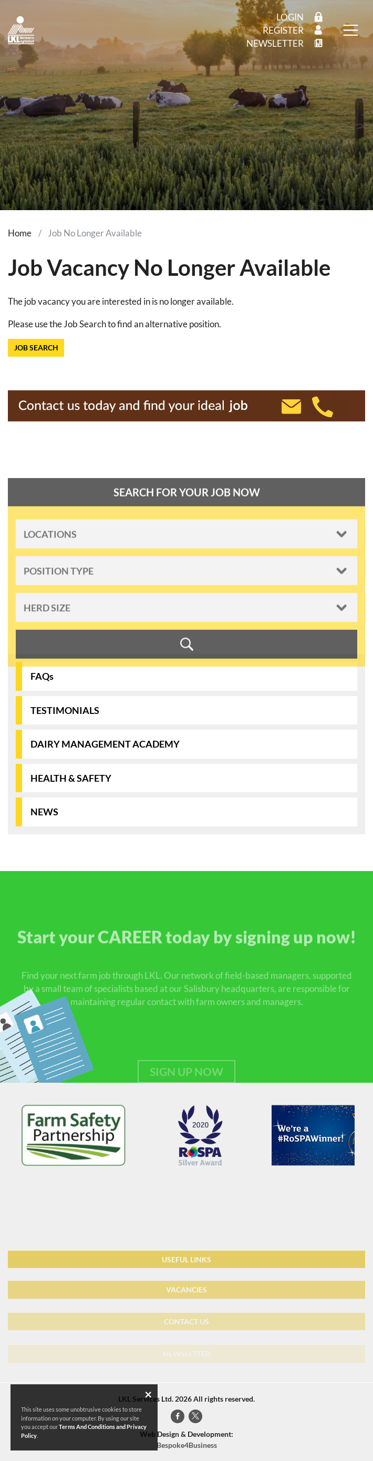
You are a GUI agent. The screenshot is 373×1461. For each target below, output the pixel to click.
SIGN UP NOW (186, 1084)
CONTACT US (186, 1334)
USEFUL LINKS (186, 1269)
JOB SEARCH (36, 347)
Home (20, 233)
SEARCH (186, 654)
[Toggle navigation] (350, 30)
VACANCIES (186, 1301)
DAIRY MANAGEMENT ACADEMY (105, 744)
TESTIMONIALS (64, 710)
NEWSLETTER (186, 1358)
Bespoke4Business (187, 1445)
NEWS (44, 811)
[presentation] (8, 1135)
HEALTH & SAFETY (70, 778)
